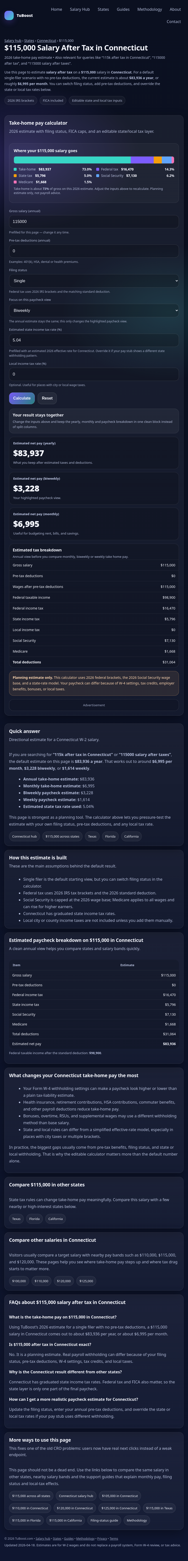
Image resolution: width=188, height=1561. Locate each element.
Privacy (102, 1539)
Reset (47, 398)
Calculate (22, 398)
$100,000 (19, 1281)
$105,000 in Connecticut (120, 1496)
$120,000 (64, 1281)
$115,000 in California (65, 1520)
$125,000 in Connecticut (119, 1508)
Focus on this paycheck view (30, 299)
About (175, 9)
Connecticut (46, 40)
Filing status (18, 270)
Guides (123, 9)
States (103, 9)
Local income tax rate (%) (27, 363)
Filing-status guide (104, 1520)
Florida (110, 836)
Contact (174, 21)
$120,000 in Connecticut (75, 1508)
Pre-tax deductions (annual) (29, 240)
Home (56, 9)
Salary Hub (80, 9)
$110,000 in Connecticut (30, 1508)
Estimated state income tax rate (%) (35, 329)
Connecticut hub (24, 836)
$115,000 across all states (31, 1496)
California (131, 836)
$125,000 (86, 1281)
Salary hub (12, 40)
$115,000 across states (62, 836)
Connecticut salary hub (76, 1496)
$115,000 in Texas (159, 1508)
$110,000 (41, 1281)
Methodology (149, 9)
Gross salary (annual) (24, 211)
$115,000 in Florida (26, 1520)
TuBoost (18, 15)
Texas (92, 836)
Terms (114, 1539)
